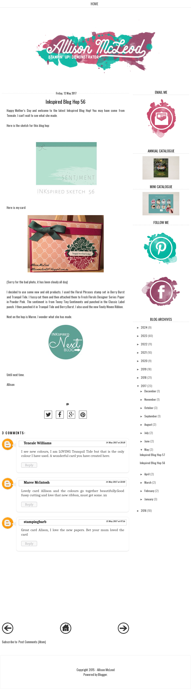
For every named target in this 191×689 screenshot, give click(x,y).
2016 (144, 510)
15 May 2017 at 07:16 (115, 521)
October (148, 408)
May (146, 449)
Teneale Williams (37, 443)
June (147, 441)
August (148, 424)
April (147, 474)
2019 (144, 369)
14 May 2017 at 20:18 (115, 442)
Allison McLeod (106, 669)
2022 (144, 344)
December (150, 391)
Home (94, 3)
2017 (144, 386)
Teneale (11, 115)
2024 (144, 327)
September (150, 416)
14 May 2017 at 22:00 (115, 482)
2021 (144, 352)
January (148, 499)
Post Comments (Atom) (32, 641)
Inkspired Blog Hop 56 (152, 463)
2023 (144, 336)
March (148, 482)
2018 (144, 377)
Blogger (102, 674)
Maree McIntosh (37, 482)
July (146, 433)
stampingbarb (35, 522)
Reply (29, 465)
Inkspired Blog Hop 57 (152, 455)
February (149, 491)
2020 (144, 361)
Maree (32, 316)
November (150, 399)
